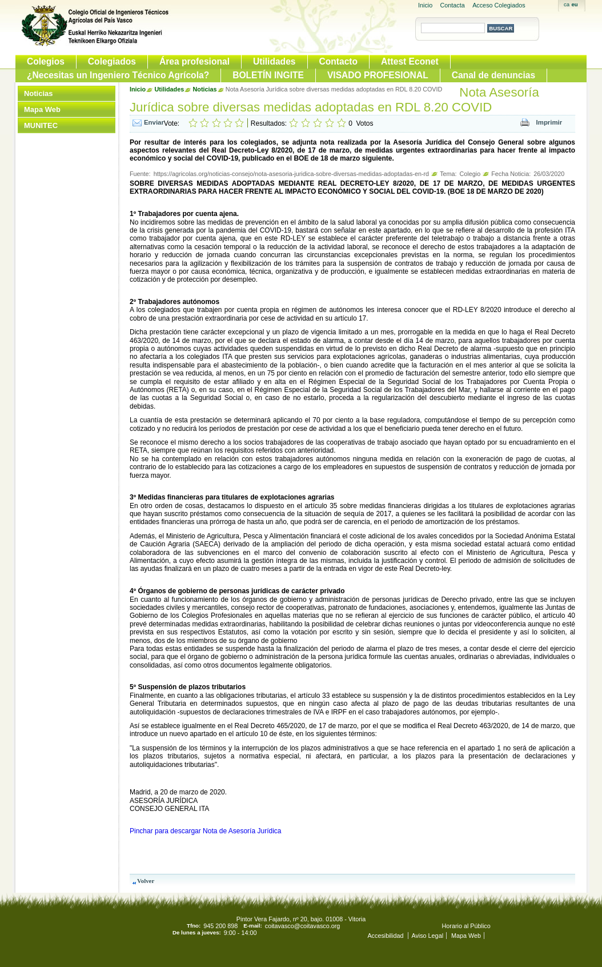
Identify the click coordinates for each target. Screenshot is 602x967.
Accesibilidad (386, 935)
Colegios (46, 61)
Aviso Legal (427, 935)
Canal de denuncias (493, 75)
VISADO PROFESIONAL (377, 75)
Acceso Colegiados (498, 5)
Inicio (425, 5)
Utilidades (274, 61)
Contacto (338, 61)
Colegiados (112, 61)
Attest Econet (410, 61)
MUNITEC (41, 125)
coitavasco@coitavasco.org (302, 925)
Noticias (38, 93)
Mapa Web (42, 109)
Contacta (452, 5)
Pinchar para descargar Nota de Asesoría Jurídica (205, 831)
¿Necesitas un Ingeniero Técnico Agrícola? (118, 75)
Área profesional (194, 61)
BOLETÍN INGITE (268, 75)
